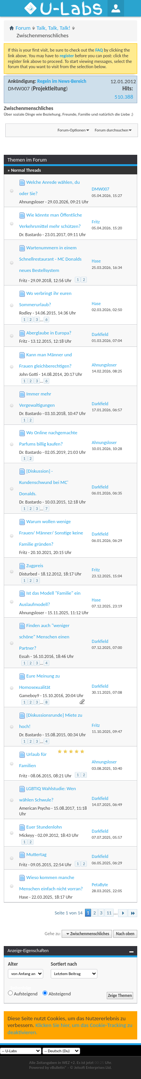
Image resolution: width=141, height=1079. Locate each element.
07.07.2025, (107, 837)
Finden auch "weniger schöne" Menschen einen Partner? (44, 637)
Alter (13, 964)
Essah (24, 656)
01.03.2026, (107, 340)
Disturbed (28, 574)
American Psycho (34, 808)
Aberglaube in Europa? (48, 333)
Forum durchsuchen (111, 130)
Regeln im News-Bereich (61, 81)
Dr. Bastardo (30, 234)
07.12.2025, (107, 606)
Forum (23, 27)
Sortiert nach (64, 964)
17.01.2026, (107, 409)
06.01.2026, (107, 493)
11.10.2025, (107, 731)
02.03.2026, (107, 309)
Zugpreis (34, 565)
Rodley (25, 313)
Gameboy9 (29, 695)
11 (108, 913)
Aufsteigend (23, 993)
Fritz (23, 280)
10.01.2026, (107, 448)
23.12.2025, (107, 576)
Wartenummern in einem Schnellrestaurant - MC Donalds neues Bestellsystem (50, 259)
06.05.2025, (107, 863)
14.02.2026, (107, 371)
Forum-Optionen (71, 130)
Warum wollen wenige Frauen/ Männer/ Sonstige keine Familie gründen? (51, 533)
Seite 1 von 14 (69, 913)
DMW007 (19, 88)
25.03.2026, (107, 267)
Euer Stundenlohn (44, 827)
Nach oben (125, 933)
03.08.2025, (107, 768)
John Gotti (28, 374)
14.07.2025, (107, 804)
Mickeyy (26, 835)
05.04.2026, (107, 195)
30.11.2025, (107, 692)
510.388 (124, 96)
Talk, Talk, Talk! (53, 27)
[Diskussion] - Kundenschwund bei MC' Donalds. (43, 482)
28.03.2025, (107, 890)
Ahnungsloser (31, 202)
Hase (23, 897)
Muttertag (36, 854)
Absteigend (56, 993)
